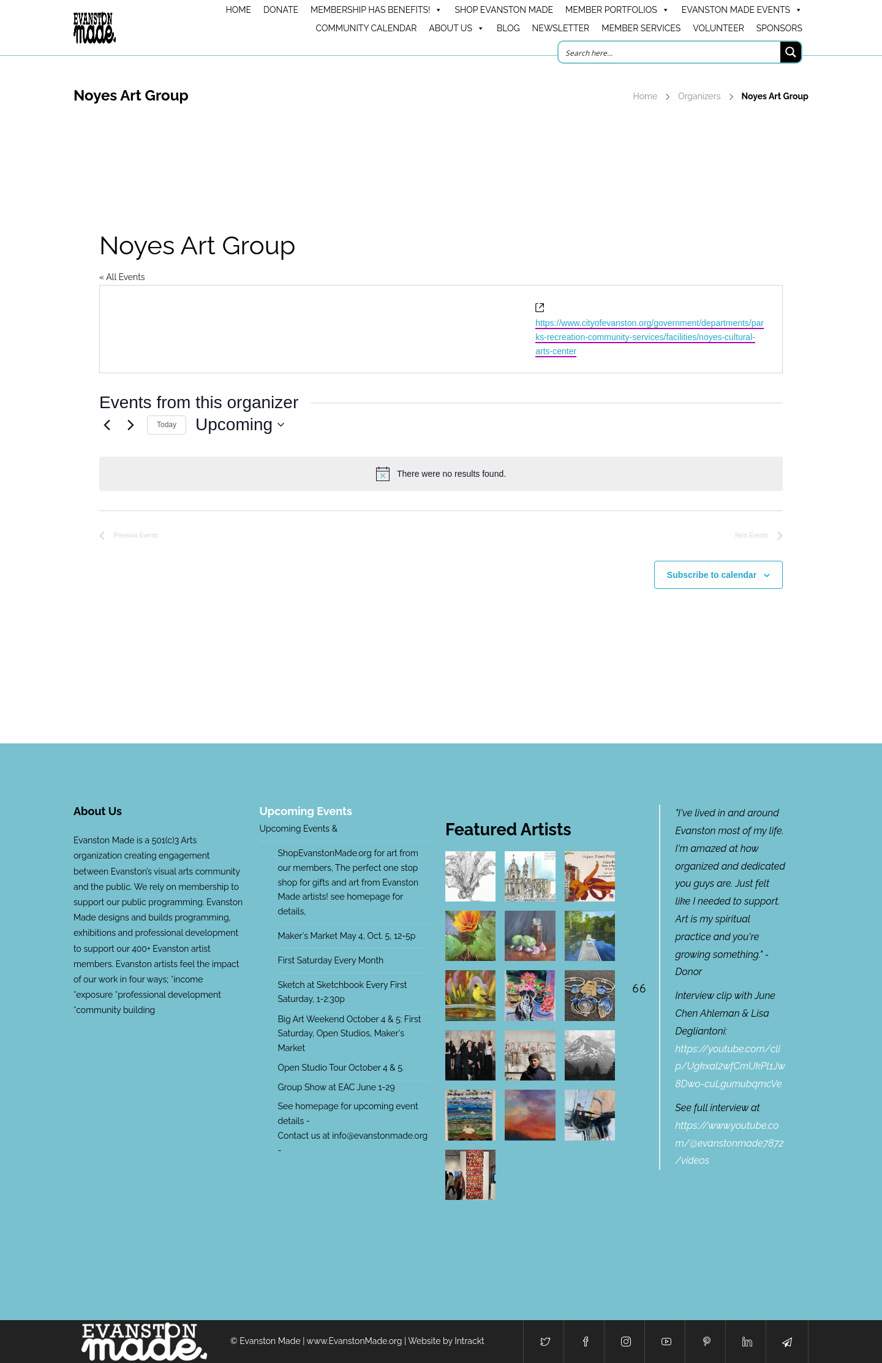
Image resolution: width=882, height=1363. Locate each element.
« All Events (122, 277)
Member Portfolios (617, 10)
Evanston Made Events (742, 10)
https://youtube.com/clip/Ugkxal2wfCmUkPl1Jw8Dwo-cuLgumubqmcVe (730, 1066)
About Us (456, 28)
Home (645, 96)
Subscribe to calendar (711, 575)
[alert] (441, 474)
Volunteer (718, 28)
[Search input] (670, 52)
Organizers (699, 96)
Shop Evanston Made (503, 10)
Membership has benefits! (376, 10)
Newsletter (561, 28)
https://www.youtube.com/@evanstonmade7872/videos (730, 1143)
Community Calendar (366, 28)
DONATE (280, 10)
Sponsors (779, 28)
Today (166, 424)
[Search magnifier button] (790, 52)
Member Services (640, 28)
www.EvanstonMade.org (354, 1341)
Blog (508, 28)
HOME (238, 10)
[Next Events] (130, 424)
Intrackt (469, 1341)
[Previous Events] (106, 424)
